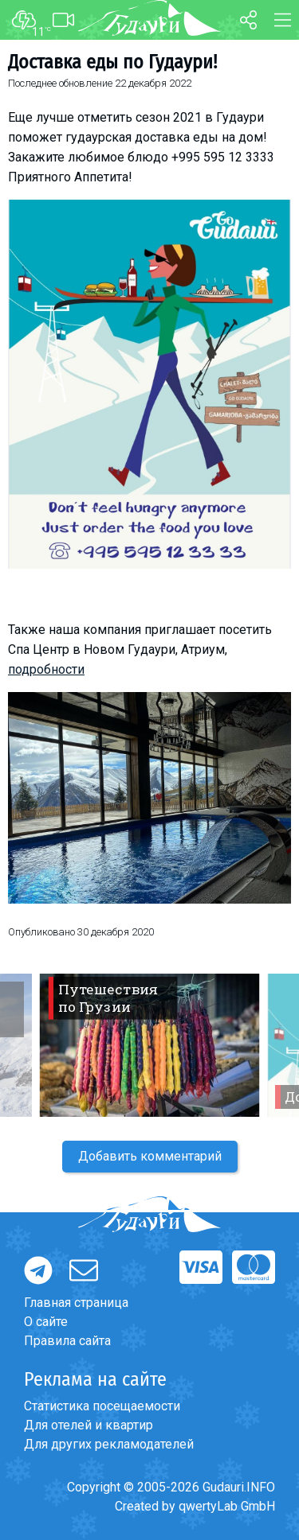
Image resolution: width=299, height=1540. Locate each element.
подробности (46, 669)
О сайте (46, 1321)
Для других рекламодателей (109, 1444)
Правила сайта (67, 1340)
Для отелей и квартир (88, 1425)
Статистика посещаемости (102, 1406)
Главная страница (76, 1302)
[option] (149, 1045)
